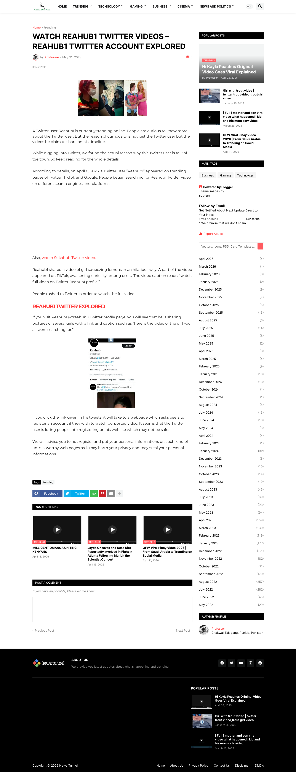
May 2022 (231, 605)
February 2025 (231, 366)
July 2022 (231, 589)
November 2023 (231, 466)
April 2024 (231, 436)
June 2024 (231, 420)
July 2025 (231, 328)
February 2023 (231, 535)
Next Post (183, 630)
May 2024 (231, 428)
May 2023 (231, 512)
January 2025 (231, 374)
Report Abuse (213, 233)
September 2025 (231, 312)
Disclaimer (242, 765)
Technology (109, 6)
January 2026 (231, 282)
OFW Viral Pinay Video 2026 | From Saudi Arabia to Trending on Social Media (167, 551)
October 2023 (231, 474)
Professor (218, 628)
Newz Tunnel (68, 765)
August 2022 (231, 582)
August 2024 (231, 405)
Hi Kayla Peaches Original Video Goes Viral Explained (238, 698)
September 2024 (231, 397)
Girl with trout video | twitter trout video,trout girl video (243, 94)
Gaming (136, 6)
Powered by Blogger (216, 187)
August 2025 (231, 320)
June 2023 (231, 505)
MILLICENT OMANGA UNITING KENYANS (54, 549)
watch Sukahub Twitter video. (69, 258)
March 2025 (231, 359)
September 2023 (231, 482)
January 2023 (231, 543)
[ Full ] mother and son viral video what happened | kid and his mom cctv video (243, 116)
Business (160, 6)
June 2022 (231, 597)
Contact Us (222, 765)
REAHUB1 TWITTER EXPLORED (69, 306)
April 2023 (231, 520)
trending (50, 27)
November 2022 (231, 558)
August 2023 (231, 489)
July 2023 (231, 497)
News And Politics (215, 6)
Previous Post (44, 630)
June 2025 (231, 336)
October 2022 (231, 566)
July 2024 (231, 412)
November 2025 (231, 297)
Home (62, 6)
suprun (204, 195)
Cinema (184, 6)
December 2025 (231, 289)
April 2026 (231, 259)
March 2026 (231, 266)
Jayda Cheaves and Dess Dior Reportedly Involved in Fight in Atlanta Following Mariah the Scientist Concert (110, 553)
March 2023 (231, 528)
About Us (176, 765)
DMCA (259, 765)
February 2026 (231, 274)
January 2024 (231, 451)
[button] (249, 6)
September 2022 (231, 574)
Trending (80, 6)
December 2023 (231, 458)
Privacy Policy (198, 765)
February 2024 (231, 443)
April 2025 (231, 351)
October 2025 (231, 305)
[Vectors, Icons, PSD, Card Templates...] (229, 246)
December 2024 (231, 382)
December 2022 (231, 551)
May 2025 (231, 343)
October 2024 (231, 389)
